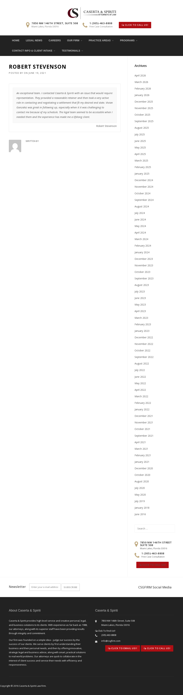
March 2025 (141, 160)
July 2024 (140, 213)
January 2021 (142, 461)
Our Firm (73, 40)
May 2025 (140, 147)
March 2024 (141, 239)
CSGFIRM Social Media (155, 587)
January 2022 (142, 409)
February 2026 (143, 88)
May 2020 (140, 494)
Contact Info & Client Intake (32, 50)
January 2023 (142, 330)
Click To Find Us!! (105, 630)
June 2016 (140, 514)
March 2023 (141, 317)
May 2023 (140, 304)
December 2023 (144, 258)
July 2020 (140, 488)
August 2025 (142, 127)
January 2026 (142, 95)
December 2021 (144, 416)
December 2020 (144, 468)
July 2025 (140, 134)
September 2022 (144, 357)
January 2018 (142, 507)
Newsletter (17, 587)
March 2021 (141, 448)
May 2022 (140, 383)
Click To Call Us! (135, 24)
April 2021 (140, 442)
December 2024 (144, 180)
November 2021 (144, 422)
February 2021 (143, 455)
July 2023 (140, 291)
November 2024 (144, 186)
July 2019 (140, 501)
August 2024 (142, 206)
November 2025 (144, 108)
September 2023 (144, 278)
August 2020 (142, 481)
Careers (55, 40)
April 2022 (140, 389)
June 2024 (140, 219)
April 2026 (140, 75)
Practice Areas (100, 40)
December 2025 (144, 101)
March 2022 (141, 396)
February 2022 (143, 403)
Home (15, 40)
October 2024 (142, 193)
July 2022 (140, 370)
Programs (127, 40)
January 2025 (142, 173)
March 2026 (141, 82)
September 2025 (144, 121)
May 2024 (140, 226)
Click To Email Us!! (122, 648)
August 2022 (142, 363)
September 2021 (144, 435)
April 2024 (140, 232)
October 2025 (142, 114)
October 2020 (142, 475)
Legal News (34, 40)
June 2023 (140, 298)
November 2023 (144, 265)
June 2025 (140, 141)
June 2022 (140, 376)
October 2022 (142, 350)
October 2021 (142, 429)
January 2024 (142, 252)
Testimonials (71, 50)
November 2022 (144, 344)
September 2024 (144, 200)
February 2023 (143, 324)
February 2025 (143, 167)
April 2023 (140, 311)
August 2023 (142, 285)
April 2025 (140, 154)
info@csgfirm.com (110, 640)
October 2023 (142, 272)
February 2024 (143, 245)
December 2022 (144, 337)
